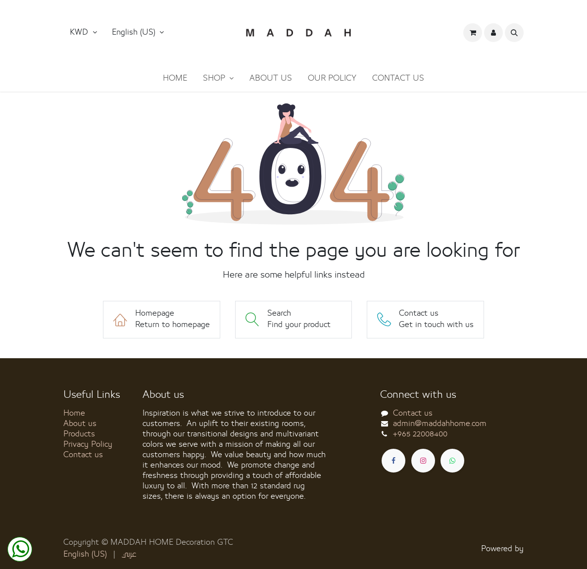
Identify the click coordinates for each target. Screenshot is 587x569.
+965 (420, 433)
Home (74, 413)
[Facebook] (393, 461)
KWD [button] (80, 32)
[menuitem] (175, 78)
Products (79, 433)
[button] (138, 32)
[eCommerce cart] (472, 32)
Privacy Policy (87, 444)
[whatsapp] (452, 461)
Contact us (83, 454)
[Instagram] (423, 461)
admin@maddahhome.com (440, 423)
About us (80, 423)
